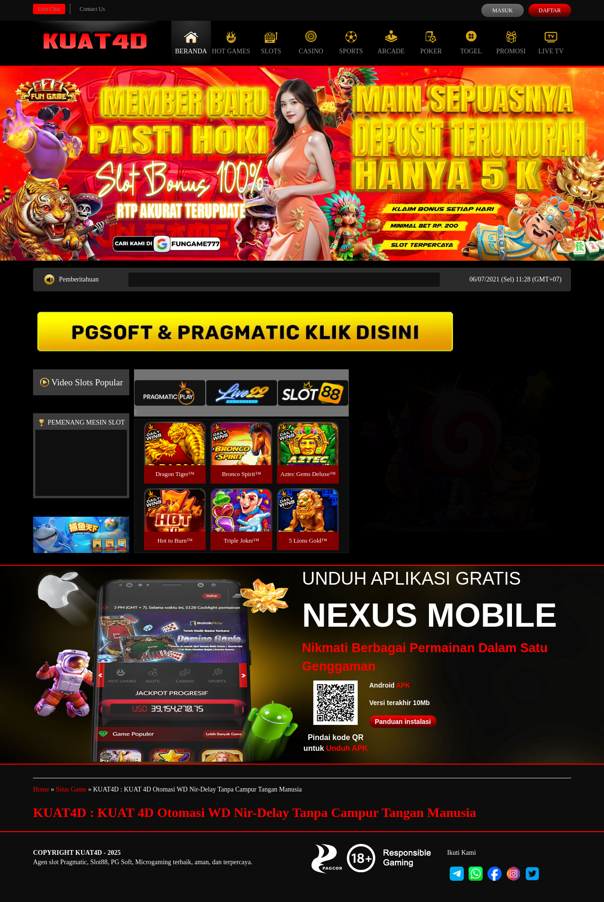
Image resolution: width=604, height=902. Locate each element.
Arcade (391, 42)
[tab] (169, 393)
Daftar (549, 10)
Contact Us (92, 9)
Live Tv (551, 42)
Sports (351, 42)
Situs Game (71, 789)
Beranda (191, 42)
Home (41, 789)
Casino (311, 42)
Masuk (502, 10)
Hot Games (231, 42)
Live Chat (49, 9)
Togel (471, 42)
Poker (431, 42)
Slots (271, 42)
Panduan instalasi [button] (403, 721)
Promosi (511, 42)
